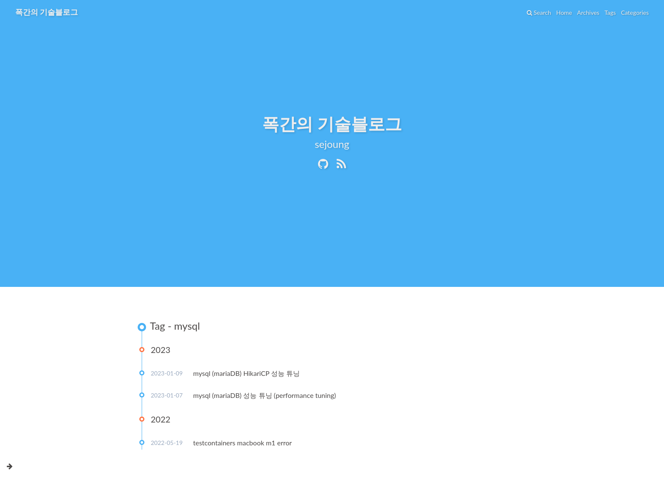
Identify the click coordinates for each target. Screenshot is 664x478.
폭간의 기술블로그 (46, 12)
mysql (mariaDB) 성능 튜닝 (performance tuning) (264, 395)
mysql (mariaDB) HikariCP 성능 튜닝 (246, 373)
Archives (588, 12)
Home (564, 12)
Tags (610, 12)
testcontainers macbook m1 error (242, 443)
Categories (635, 12)
